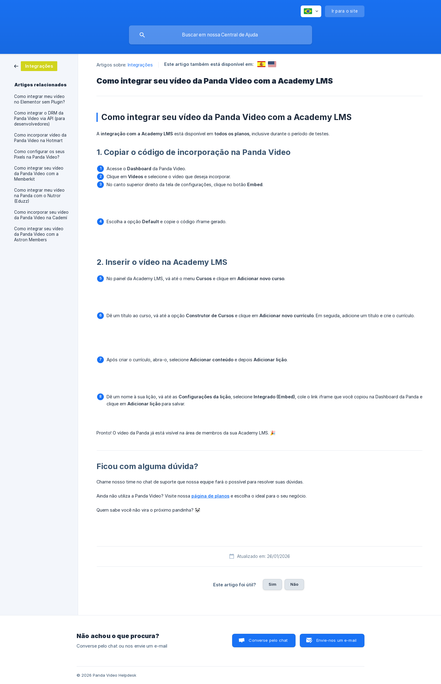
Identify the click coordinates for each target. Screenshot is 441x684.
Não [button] (294, 584)
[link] (35, 66)
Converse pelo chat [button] (268, 640)
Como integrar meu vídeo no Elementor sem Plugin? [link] (39, 99)
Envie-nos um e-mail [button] (336, 640)
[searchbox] (220, 34)
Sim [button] (272, 584)
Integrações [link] (140, 64)
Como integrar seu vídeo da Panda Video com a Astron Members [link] (38, 234)
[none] (311, 11)
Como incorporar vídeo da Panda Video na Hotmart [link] (40, 138)
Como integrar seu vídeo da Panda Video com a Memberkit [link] (38, 174)
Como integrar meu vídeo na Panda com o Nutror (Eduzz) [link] (39, 196)
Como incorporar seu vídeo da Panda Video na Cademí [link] (41, 215)
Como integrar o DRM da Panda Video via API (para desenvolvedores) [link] (39, 118)
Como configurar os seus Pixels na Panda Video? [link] (39, 154)
